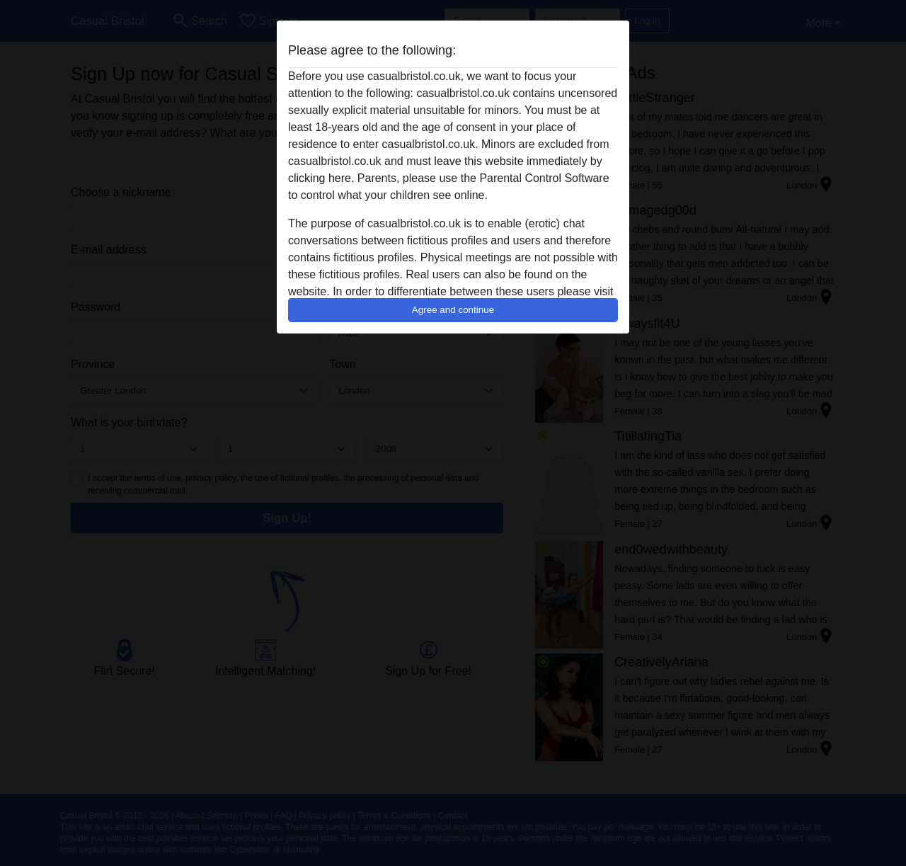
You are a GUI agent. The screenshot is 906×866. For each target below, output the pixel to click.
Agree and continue (453, 309)
